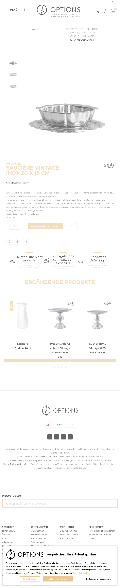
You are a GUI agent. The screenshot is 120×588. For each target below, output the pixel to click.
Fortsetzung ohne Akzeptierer (100, 579)
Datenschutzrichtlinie (81, 574)
